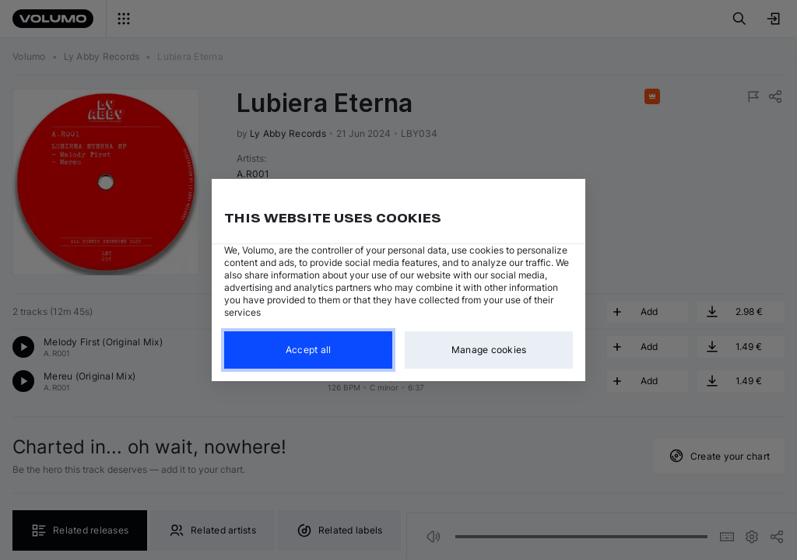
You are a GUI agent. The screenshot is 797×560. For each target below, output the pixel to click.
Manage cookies (489, 349)
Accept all (309, 349)
